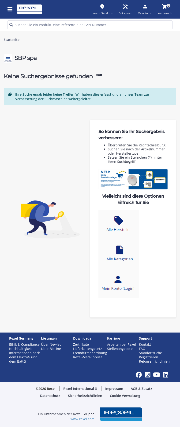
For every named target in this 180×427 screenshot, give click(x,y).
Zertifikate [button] (81, 344)
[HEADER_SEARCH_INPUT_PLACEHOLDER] (90, 24)
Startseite (11, 40)
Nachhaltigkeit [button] (20, 349)
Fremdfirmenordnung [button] (90, 353)
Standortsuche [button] (150, 353)
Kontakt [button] (145, 344)
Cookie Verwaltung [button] (125, 395)
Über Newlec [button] (51, 344)
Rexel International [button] (80, 388)
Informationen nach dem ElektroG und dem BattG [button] (24, 357)
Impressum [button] (114, 388)
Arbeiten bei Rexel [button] (121, 344)
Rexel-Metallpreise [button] (87, 357)
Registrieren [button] (148, 357)
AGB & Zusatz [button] (141, 388)
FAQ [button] (142, 349)
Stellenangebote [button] (120, 349)
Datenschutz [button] (50, 395)
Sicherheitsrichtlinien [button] (85, 395)
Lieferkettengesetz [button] (87, 349)
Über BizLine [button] (51, 349)
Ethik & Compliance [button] (24, 344)
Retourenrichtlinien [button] (154, 361)
